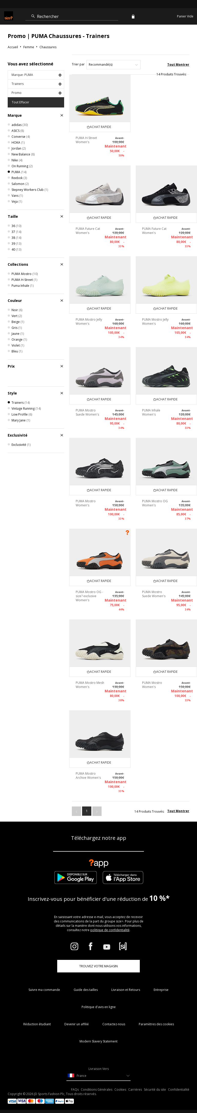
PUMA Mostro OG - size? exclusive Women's (89, 596)
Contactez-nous (113, 1024)
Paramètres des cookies (156, 1024)
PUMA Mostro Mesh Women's (90, 685)
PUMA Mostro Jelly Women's (89, 321)
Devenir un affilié (76, 1024)
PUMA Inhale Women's (151, 412)
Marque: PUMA (36, 75)
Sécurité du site (155, 1089)
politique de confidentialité (110, 930)
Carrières (135, 1089)
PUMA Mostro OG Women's (155, 503)
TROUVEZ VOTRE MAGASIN (98, 966)
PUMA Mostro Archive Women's (88, 775)
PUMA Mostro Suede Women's (87, 412)
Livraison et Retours (125, 990)
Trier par (78, 64)
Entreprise (161, 990)
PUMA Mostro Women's (86, 503)
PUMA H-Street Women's (86, 140)
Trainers (36, 84)
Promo (36, 93)
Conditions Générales (96, 1089)
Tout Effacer (20, 102)
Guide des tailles (86, 990)
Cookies (120, 1089)
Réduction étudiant (37, 1024)
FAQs (75, 1089)
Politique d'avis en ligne (99, 1007)
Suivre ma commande (44, 990)
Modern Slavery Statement (98, 1041)
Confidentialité (178, 1089)
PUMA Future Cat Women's (88, 230)
